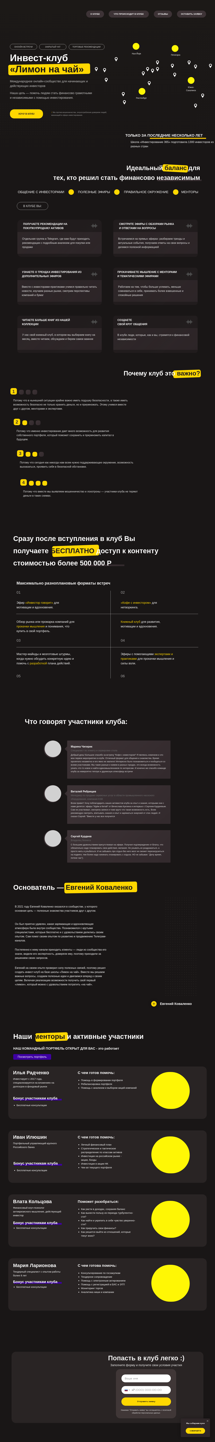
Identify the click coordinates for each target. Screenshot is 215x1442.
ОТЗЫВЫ (163, 14)
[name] (146, 1378)
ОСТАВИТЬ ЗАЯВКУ (191, 14)
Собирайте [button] (195, 1431)
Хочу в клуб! (26, 113)
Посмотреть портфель (32, 1056)
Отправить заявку (146, 1401)
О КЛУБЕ (95, 14)
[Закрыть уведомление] (207, 1421)
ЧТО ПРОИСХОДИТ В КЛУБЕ (129, 14)
